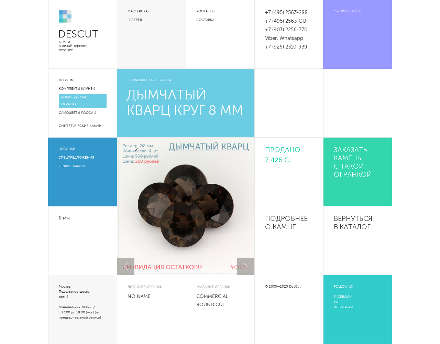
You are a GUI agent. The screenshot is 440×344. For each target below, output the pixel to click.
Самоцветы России (77, 113)
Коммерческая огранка (74, 101)
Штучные (67, 80)
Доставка (205, 20)
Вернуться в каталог (353, 223)
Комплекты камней (77, 88)
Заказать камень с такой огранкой (353, 163)
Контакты (205, 11)
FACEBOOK (343, 297)
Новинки (67, 149)
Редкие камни (71, 166)
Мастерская (139, 11)
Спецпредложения (76, 157)
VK (336, 302)
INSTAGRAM (343, 307)
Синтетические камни (80, 126)
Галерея (135, 20)
